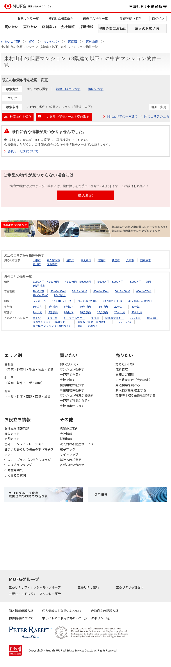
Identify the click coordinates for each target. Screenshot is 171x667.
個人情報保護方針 (21, 610)
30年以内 (137, 306)
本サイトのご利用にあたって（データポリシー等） (77, 618)
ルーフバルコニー (74, 318)
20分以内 (119, 312)
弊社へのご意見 (70, 459)
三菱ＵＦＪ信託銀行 (130, 587)
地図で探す (95, 89)
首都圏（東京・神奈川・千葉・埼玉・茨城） (29, 367)
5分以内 (53, 312)
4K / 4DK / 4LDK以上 (140, 301)
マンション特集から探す (77, 395)
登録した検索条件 (61, 18)
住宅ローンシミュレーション (24, 444)
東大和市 (86, 260)
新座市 (116, 260)
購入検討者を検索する (131, 390)
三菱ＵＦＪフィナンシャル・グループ (35, 587)
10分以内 (85, 312)
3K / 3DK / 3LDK (112, 301)
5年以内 (53, 306)
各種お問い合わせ (72, 465)
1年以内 (37, 306)
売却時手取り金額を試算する (135, 395)
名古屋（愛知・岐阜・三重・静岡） (24, 380)
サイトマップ (69, 454)
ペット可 (135, 318)
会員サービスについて (23, 151)
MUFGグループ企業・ (28, 494)
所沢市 (70, 260)
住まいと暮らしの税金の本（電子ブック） (28, 452)
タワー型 (52, 318)
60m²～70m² (143, 291)
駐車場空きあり (114, 318)
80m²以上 (60, 295)
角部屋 (95, 318)
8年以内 (68, 306)
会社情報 (68, 26)
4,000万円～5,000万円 (78, 281)
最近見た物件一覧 (95, 18)
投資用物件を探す (72, 385)
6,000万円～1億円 (140, 281)
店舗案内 (49, 26)
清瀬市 (101, 260)
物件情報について (21, 618)
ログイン (158, 18)
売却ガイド (12, 439)
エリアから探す (37, 89)
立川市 (37, 264)
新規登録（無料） (132, 18)
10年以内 (85, 306)
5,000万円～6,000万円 (110, 281)
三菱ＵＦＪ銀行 (89, 587)
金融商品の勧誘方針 (104, 610)
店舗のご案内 (69, 428)
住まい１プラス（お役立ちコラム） (28, 459)
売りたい (30, 26)
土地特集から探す (72, 406)
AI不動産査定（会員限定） (134, 380)
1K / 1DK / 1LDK (61, 301)
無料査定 (122, 369)
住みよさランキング (18, 465)
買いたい (11, 26)
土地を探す (67, 380)
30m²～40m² (79, 291)
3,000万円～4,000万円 (46, 281)
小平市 (37, 260)
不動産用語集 (13, 470)
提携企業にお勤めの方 (112, 28)
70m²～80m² (40, 295)
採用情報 (86, 26)
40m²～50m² (101, 291)
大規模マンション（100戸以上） (52, 325)
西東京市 (145, 260)
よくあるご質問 (15, 475)
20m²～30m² (58, 291)
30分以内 (137, 312)
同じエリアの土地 (156, 116)
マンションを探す (72, 369)
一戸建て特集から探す (75, 400)
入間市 (130, 260)
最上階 (37, 318)
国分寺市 (52, 264)
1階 (80, 325)
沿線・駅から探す (68, 89)
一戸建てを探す (70, 374)
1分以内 (37, 312)
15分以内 (102, 312)
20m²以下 (38, 291)
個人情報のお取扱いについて (62, 610)
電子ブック (67, 449)
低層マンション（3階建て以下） (52, 322)
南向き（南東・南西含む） (93, 322)
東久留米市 (53, 260)
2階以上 (93, 325)
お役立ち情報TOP (16, 428)
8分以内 (68, 312)
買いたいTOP (69, 364)
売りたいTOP (125, 364)
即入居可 (152, 318)
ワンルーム (39, 301)
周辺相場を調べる (128, 385)
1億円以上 (39, 285)
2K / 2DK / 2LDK (87, 301)
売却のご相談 (125, 374)
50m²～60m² (122, 291)
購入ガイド (12, 433)
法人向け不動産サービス (77, 444)
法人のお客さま (147, 28)
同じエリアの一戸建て (122, 116)
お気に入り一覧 (28, 18)
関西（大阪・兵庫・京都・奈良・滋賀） (28, 393)
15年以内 (102, 306)
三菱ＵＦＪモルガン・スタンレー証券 (35, 593)
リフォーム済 (123, 322)
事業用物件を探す (72, 390)
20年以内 (119, 306)
